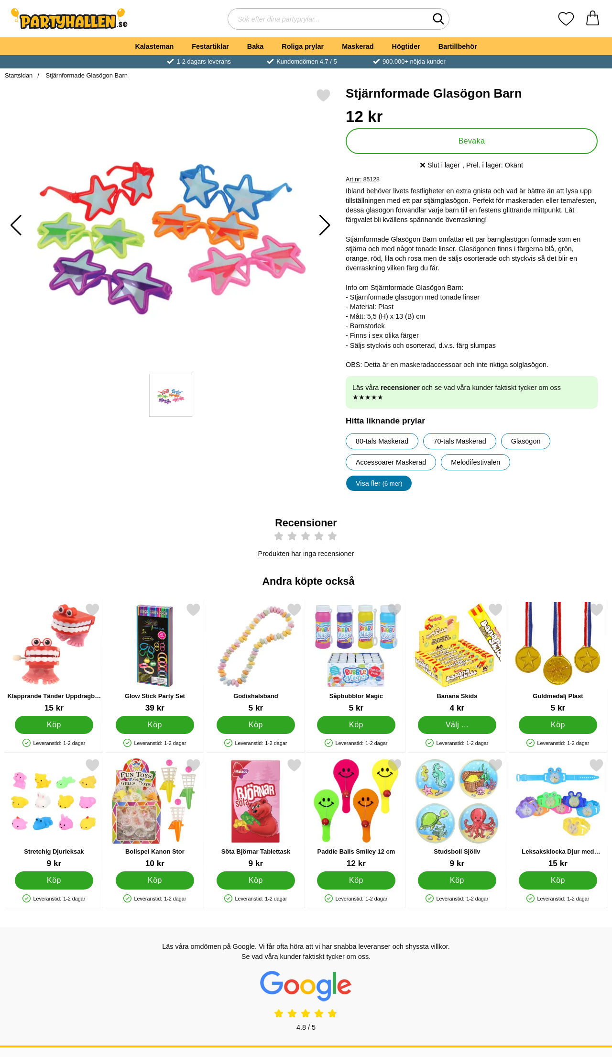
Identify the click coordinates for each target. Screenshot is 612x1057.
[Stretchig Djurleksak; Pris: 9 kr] (54, 813)
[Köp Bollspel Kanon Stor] (154, 880)
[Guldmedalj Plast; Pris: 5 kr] (558, 658)
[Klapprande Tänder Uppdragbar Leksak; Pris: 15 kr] (54, 658)
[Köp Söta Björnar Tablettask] (255, 880)
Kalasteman (154, 46)
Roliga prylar (303, 46)
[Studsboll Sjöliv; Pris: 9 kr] (457, 813)
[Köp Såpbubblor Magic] (356, 725)
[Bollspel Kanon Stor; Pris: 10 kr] (155, 813)
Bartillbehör (457, 46)
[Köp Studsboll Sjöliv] (457, 880)
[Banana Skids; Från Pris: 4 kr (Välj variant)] (457, 658)
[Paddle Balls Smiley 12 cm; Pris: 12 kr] (356, 813)
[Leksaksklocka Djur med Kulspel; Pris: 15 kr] (558, 813)
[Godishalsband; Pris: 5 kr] (256, 658)
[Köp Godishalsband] (255, 725)
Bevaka (472, 141)
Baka (255, 46)
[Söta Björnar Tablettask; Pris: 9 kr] (256, 813)
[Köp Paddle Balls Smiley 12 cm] (356, 880)
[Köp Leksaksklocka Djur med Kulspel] (558, 880)
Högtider (406, 46)
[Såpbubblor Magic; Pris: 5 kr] (356, 658)
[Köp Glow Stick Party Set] (154, 725)
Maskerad (357, 46)
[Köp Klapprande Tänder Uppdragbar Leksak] (54, 725)
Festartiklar (210, 46)
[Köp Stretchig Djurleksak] (54, 880)
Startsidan (19, 75)
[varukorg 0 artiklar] (592, 18)
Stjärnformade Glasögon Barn (86, 75)
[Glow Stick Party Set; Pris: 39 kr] (155, 658)
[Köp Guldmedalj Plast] (558, 725)
